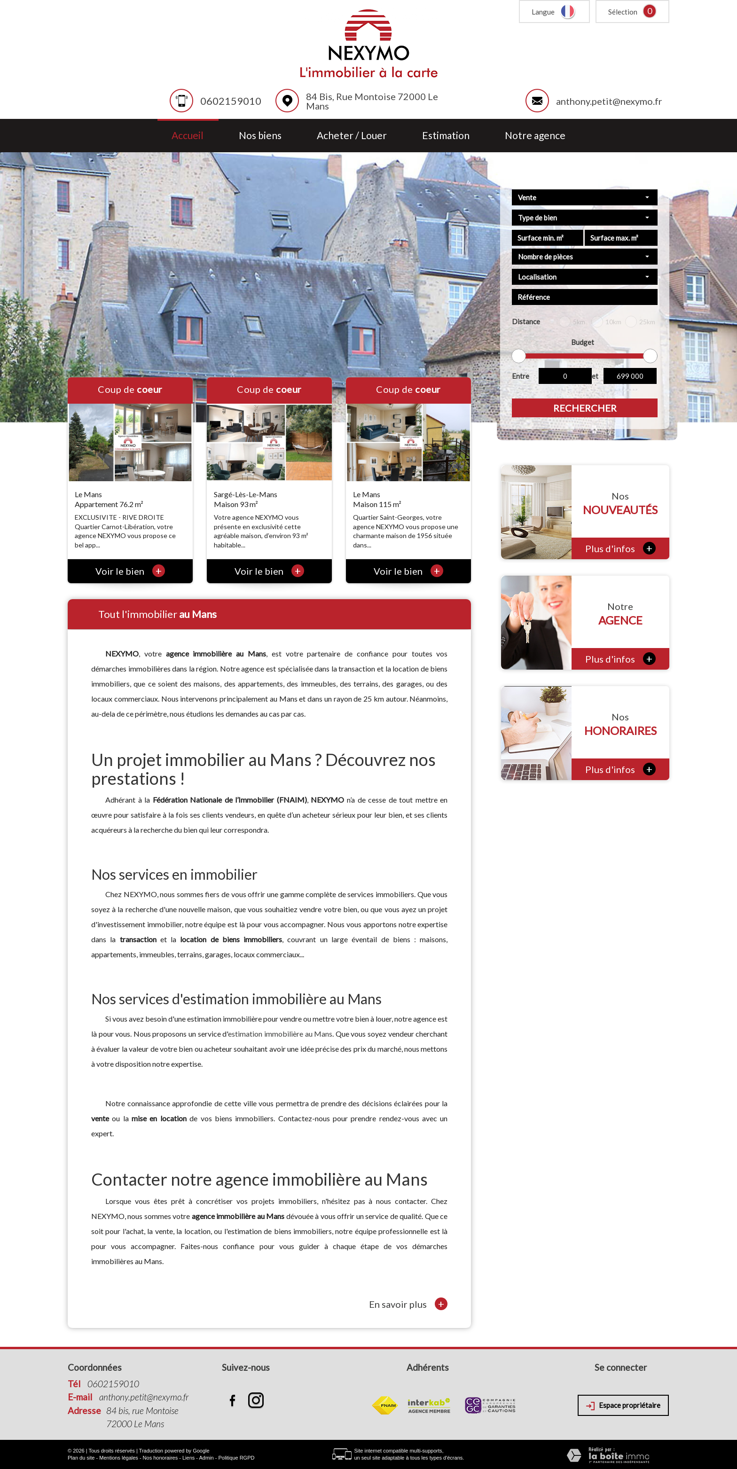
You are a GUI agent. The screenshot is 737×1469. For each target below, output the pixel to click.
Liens (188, 1458)
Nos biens (260, 136)
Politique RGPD (236, 1458)
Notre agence (535, 136)
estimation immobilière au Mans (280, 1033)
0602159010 (230, 100)
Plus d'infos (620, 548)
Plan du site (81, 1458)
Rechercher (585, 408)
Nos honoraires (160, 1458)
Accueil (188, 136)
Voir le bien (130, 571)
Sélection (622, 12)
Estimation (446, 136)
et (595, 376)
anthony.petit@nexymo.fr (609, 101)
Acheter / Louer (352, 136)
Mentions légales (118, 1458)
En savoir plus (408, 1303)
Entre (520, 376)
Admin (206, 1458)
